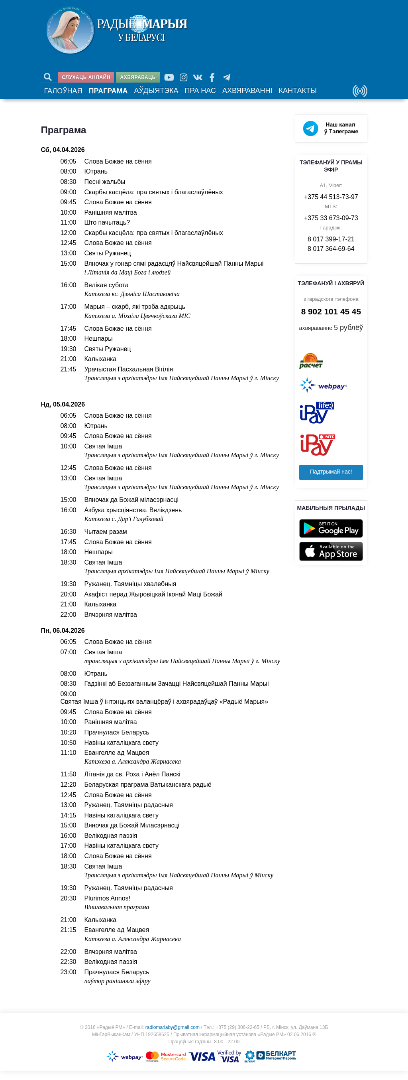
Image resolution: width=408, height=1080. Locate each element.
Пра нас (183, 96)
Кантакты (267, 96)
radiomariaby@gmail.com (172, 1036)
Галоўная (61, 97)
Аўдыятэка (143, 96)
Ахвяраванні (223, 96)
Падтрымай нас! (331, 480)
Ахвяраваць (138, 77)
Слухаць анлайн (86, 77)
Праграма (101, 97)
